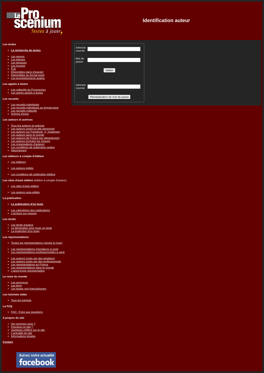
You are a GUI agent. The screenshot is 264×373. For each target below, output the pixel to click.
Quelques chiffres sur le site (28, 330)
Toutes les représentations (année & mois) (36, 242)
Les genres (18, 56)
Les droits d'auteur (22, 224)
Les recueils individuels (25, 104)
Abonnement (19, 150)
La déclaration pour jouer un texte (31, 228)
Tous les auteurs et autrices (27, 125)
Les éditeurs (18, 161)
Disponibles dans (27, 71)
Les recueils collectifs (24, 110)
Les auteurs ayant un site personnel (32, 128)
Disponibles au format (27, 75)
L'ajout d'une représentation (28, 270)
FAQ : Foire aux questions (27, 312)
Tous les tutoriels (21, 300)
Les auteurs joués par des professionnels (36, 261)
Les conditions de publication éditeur (33, 174)
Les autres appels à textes (27, 92)
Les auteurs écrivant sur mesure (30, 141)
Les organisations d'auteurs (28, 144)
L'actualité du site (21, 333)
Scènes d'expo (20, 113)
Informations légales (23, 336)
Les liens (16, 285)
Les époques (19, 62)
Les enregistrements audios (28, 78)
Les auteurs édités (22, 168)
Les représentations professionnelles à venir (38, 252)
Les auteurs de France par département (35, 138)
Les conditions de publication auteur (33, 147)
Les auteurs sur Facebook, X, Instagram (35, 131)
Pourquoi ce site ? (22, 326)
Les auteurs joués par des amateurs (33, 258)
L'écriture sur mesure (24, 213)
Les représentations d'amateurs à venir (34, 249)
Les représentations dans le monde (32, 267)
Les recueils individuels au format (34, 107)
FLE (13, 68)
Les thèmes (18, 59)
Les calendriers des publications (30, 210)
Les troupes (18, 65)
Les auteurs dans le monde (27, 134)
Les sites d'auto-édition (25, 186)
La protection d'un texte (25, 231)
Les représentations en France (29, 264)
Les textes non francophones (28, 288)
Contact (8, 341)
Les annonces (19, 282)
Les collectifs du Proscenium (28, 89)
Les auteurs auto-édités (25, 192)
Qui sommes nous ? (23, 323)
